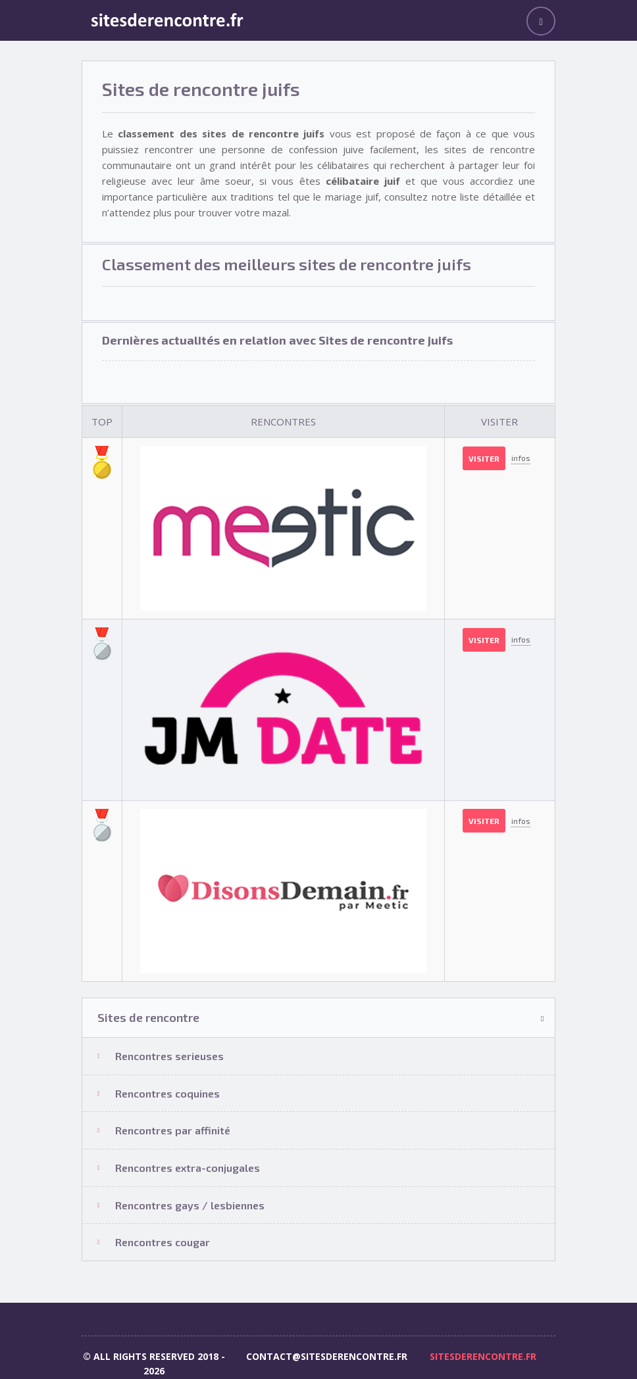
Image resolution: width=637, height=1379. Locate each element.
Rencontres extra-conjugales (187, 1167)
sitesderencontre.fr (483, 1356)
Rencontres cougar (162, 1242)
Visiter (484, 458)
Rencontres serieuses (169, 1056)
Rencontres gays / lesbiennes (190, 1205)
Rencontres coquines (167, 1093)
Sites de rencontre (148, 1017)
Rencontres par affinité (172, 1130)
